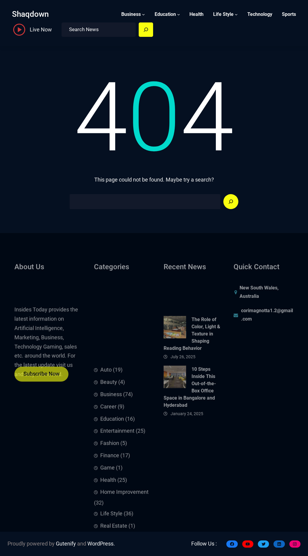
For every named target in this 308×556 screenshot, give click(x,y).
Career (108, 456)
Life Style (223, 14)
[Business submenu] (143, 14)
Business (131, 14)
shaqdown (30, 14)
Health (108, 529)
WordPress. (101, 544)
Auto (106, 419)
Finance (109, 504)
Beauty (108, 431)
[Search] (146, 29)
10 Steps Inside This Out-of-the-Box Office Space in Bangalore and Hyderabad (190, 409)
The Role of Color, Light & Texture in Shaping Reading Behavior (192, 356)
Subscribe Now (41, 377)
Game (107, 517)
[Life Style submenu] (236, 14)
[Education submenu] (178, 14)
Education (165, 14)
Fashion (109, 492)
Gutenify (66, 544)
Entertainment (117, 480)
